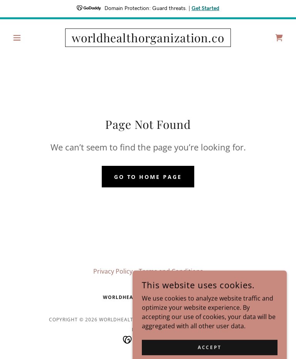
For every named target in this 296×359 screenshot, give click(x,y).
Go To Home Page (148, 176)
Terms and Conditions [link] (171, 271)
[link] (148, 40)
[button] (30, 37)
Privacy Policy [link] (113, 271)
